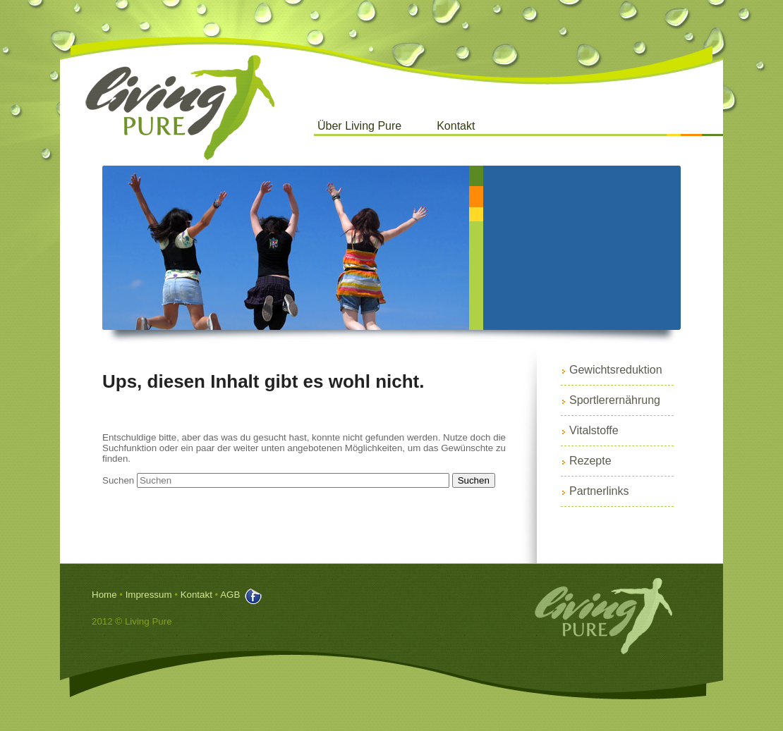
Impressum (149, 594)
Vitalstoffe (594, 430)
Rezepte (590, 461)
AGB (230, 594)
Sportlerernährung (614, 400)
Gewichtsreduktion (615, 370)
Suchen (118, 480)
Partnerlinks (599, 491)
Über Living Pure (359, 126)
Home (104, 594)
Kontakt (456, 126)
